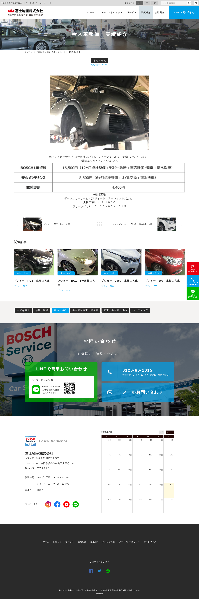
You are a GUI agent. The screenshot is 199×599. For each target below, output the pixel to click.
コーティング (140, 310)
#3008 (105, 65)
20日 (109, 485)
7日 (120, 455)
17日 (151, 470)
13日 (109, 470)
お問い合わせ (108, 542)
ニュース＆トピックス (111, 12)
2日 (141, 440)
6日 (110, 455)
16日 (140, 470)
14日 (119, 470)
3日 (151, 440)
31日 (151, 500)
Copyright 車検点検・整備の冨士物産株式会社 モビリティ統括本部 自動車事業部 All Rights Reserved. (99, 590)
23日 (140, 485)
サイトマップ (150, 542)
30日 (119, 440)
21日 (119, 485)
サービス (132, 12)
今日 (161, 432)
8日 (130, 455)
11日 (161, 455)
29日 (109, 440)
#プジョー (95, 65)
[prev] (168, 432)
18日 (161, 470)
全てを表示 (23, 310)
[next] (172, 432)
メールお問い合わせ (184, 12)
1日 (130, 440)
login (196, 3)
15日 (130, 470)
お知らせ (57, 542)
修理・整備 (41, 310)
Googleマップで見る (37, 468)
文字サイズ (129, 3)
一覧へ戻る (99, 224)
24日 (151, 485)
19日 (171, 470)
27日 (109, 500)
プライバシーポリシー (129, 542)
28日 (119, 500)
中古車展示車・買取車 (85, 310)
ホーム (90, 12)
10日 (151, 455)
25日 (161, 485)
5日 (172, 440)
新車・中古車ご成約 (115, 310)
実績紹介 (145, 12)
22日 (130, 485)
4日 (161, 440)
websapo (99, 594)
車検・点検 (99, 60)
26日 (171, 485)
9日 (141, 455)
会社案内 (159, 12)
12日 (171, 455)
